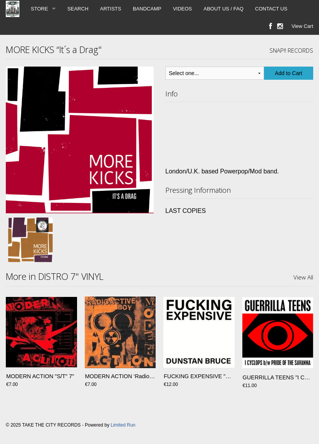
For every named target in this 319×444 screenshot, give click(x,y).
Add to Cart (288, 73)
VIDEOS (182, 9)
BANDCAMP (147, 9)
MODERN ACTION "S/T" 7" (40, 377)
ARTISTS (110, 9)
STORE (39, 9)
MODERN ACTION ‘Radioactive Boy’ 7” (134, 377)
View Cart (302, 26)
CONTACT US (271, 9)
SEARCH (77, 9)
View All (303, 277)
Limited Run (123, 425)
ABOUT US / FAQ (224, 9)
